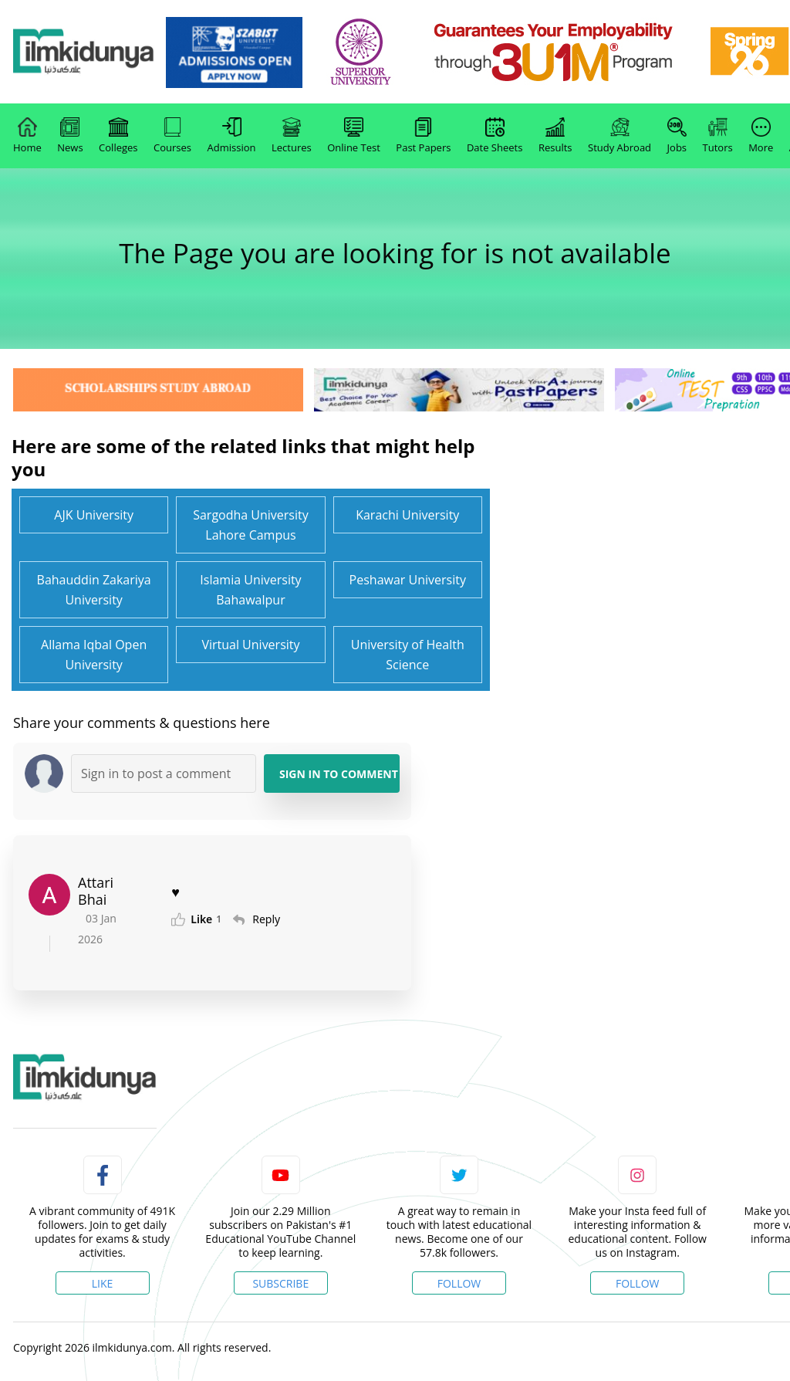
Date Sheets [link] (495, 135)
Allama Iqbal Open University (94, 654)
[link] (262, 52)
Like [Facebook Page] (102, 1283)
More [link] (760, 135)
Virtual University (250, 644)
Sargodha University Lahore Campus (251, 524)
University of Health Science (407, 654)
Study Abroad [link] (619, 135)
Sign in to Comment (338, 774)
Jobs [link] (677, 135)
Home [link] (27, 135)
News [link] (70, 135)
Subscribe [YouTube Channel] (280, 1283)
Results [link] (555, 135)
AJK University (93, 514)
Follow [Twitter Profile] (459, 1283)
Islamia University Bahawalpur (250, 589)
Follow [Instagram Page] (638, 1283)
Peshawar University (407, 579)
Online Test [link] (353, 135)
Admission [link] (232, 135)
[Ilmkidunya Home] (98, 52)
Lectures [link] (292, 135)
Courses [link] (172, 135)
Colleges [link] (118, 135)
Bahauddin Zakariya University (94, 589)
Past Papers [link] (423, 135)
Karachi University (407, 514)
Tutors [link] (718, 135)
